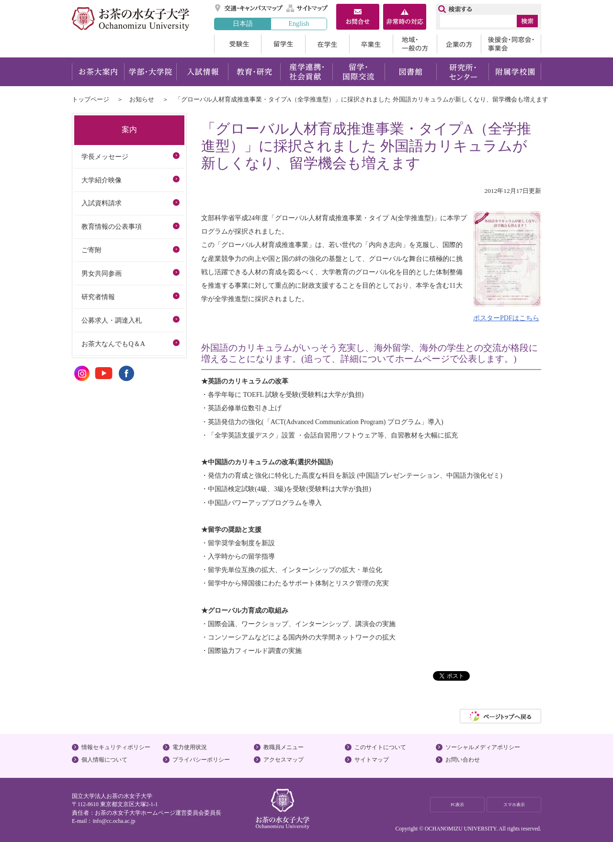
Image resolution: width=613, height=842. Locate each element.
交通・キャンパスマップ (249, 8)
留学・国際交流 (358, 71)
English (298, 23)
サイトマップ (307, 8)
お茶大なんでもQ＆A (113, 344)
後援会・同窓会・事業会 (511, 44)
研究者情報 (98, 297)
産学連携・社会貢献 (306, 71)
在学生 (327, 44)
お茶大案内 (98, 71)
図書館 (411, 71)
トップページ (90, 99)
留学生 (283, 44)
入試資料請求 (101, 203)
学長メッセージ (104, 156)
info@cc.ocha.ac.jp (113, 821)
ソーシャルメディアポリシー (482, 747)
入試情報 (202, 71)
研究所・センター (463, 71)
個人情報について (104, 760)
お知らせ (141, 99)
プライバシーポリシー (201, 760)
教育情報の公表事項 (111, 226)
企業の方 (459, 44)
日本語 (243, 23)
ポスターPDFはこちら (506, 318)
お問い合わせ (462, 760)
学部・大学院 (150, 71)
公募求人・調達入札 (111, 320)
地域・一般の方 (415, 44)
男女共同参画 (101, 273)
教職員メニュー (283, 747)
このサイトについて (380, 747)
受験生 (237, 44)
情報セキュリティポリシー (115, 747)
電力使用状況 (189, 747)
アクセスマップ (283, 760)
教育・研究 (254, 71)
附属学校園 (515, 71)
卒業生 (371, 44)
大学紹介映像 (101, 180)
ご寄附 (91, 250)
